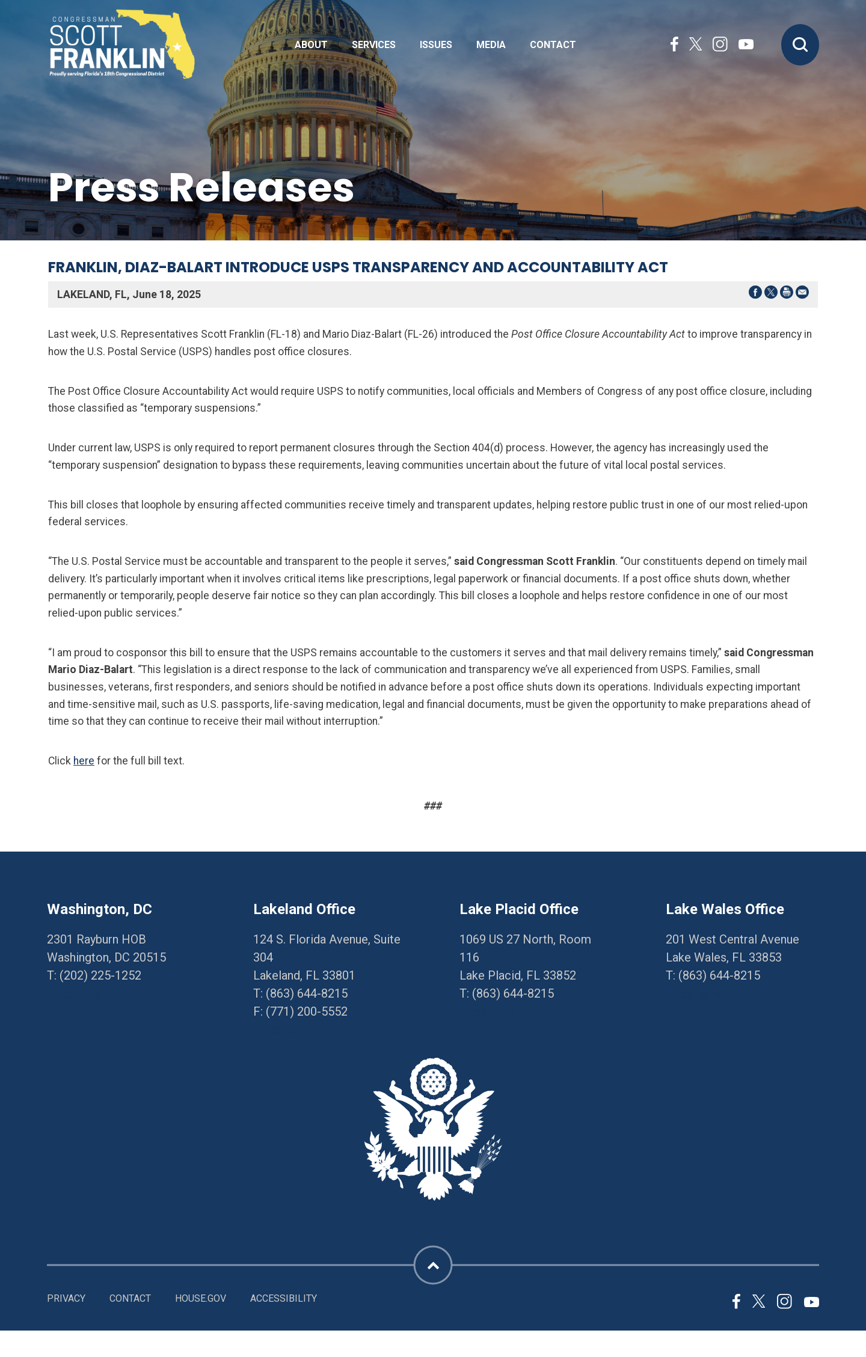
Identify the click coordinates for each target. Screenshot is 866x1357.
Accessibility (283, 1298)
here (83, 761)
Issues (436, 45)
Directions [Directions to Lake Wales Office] (693, 993)
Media (491, 45)
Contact (553, 45)
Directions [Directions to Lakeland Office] (280, 1029)
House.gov (200, 1298)
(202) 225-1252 (100, 975)
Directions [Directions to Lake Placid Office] (486, 1011)
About (311, 45)
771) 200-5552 (309, 1011)
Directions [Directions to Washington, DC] (74, 993)
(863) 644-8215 (307, 993)
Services (374, 45)
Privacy (66, 1298)
